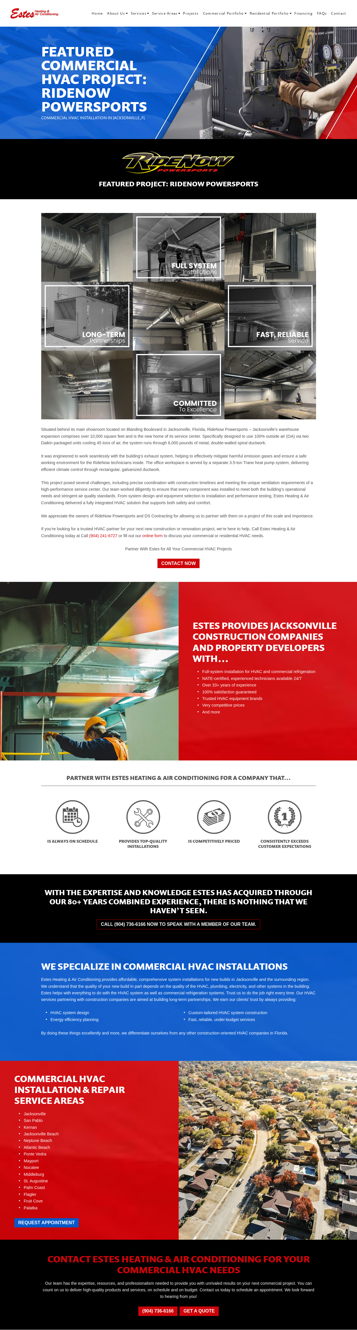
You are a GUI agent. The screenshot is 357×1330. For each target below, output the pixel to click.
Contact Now (178, 563)
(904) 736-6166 (157, 1311)
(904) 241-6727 (103, 535)
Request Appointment (46, 1222)
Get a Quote (199, 1311)
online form (152, 535)
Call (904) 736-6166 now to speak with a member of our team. (178, 924)
